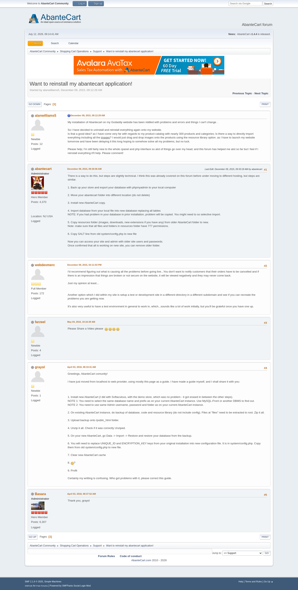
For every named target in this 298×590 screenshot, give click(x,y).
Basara (40, 494)
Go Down (34, 104)
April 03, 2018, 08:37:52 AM (81, 494)
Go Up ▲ (268, 581)
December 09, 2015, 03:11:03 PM (84, 265)
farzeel (40, 322)
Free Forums (42, 586)
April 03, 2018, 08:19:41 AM (81, 367)
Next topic (261, 93)
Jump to (216, 553)
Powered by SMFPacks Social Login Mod (70, 585)
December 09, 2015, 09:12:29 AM (88, 115)
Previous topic (242, 93)
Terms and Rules (253, 581)
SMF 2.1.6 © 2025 (34, 581)
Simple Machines (52, 581)
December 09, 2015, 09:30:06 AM (84, 169)
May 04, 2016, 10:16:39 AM (81, 322)
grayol (40, 367)
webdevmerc (45, 265)
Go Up (32, 537)
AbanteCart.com (141, 560)
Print (265, 104)
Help (241, 581)
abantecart (43, 169)
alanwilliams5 (45, 115)
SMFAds (28, 586)
